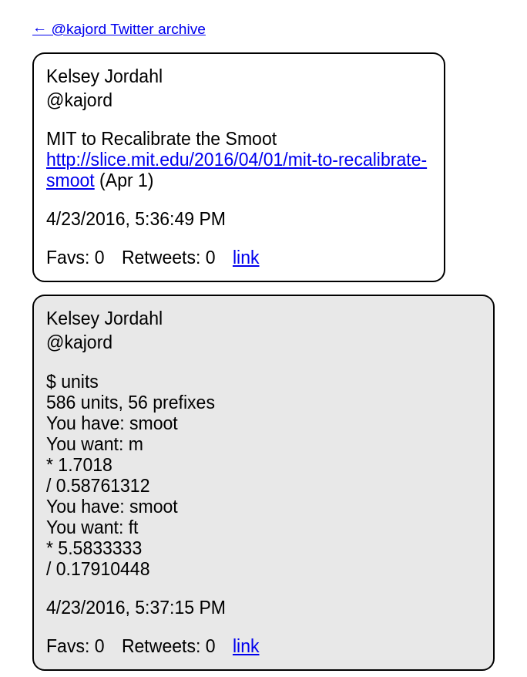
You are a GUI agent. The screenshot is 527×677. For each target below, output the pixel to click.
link (246, 258)
